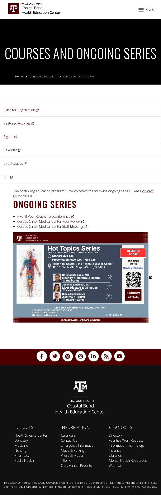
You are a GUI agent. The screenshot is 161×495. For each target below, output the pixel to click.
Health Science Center (30, 435)
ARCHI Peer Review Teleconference (45, 216)
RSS (8, 177)
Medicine (21, 445)
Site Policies (132, 487)
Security (118, 487)
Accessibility (149, 487)
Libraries (115, 455)
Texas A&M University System (50, 483)
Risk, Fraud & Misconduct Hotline (129, 483)
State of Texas (78, 483)
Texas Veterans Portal (98, 487)
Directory (116, 435)
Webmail (115, 465)
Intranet (115, 450)
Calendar (12, 150)
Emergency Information (78, 445)
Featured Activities (19, 123)
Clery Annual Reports (76, 465)
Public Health (24, 460)
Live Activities (15, 163)
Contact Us (69, 440)
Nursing (20, 450)
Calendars (68, 435)
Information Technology (126, 445)
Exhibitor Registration (21, 110)
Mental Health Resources (128, 460)
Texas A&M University (17, 483)
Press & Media (72, 455)
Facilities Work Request (126, 440)
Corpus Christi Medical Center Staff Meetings (52, 226)
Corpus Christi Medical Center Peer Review (50, 221)
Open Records (98, 483)
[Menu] (146, 9)
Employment (75, 487)
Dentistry (21, 440)
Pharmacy (21, 455)
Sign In (10, 136)
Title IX (66, 460)
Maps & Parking (72, 450)
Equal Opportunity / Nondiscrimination (42, 487)
